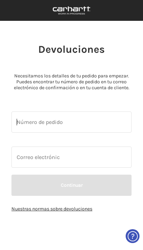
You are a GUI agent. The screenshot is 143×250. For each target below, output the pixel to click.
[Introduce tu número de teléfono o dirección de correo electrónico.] (71, 122)
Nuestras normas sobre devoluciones (51, 209)
